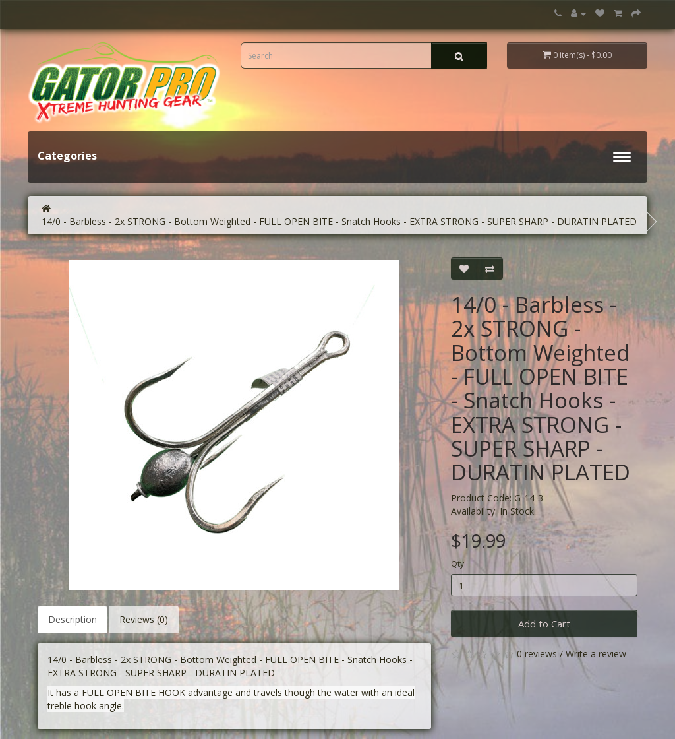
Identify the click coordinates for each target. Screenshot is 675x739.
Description (72, 619)
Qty (457, 563)
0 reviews (537, 653)
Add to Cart (544, 623)
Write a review (596, 653)
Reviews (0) (143, 619)
